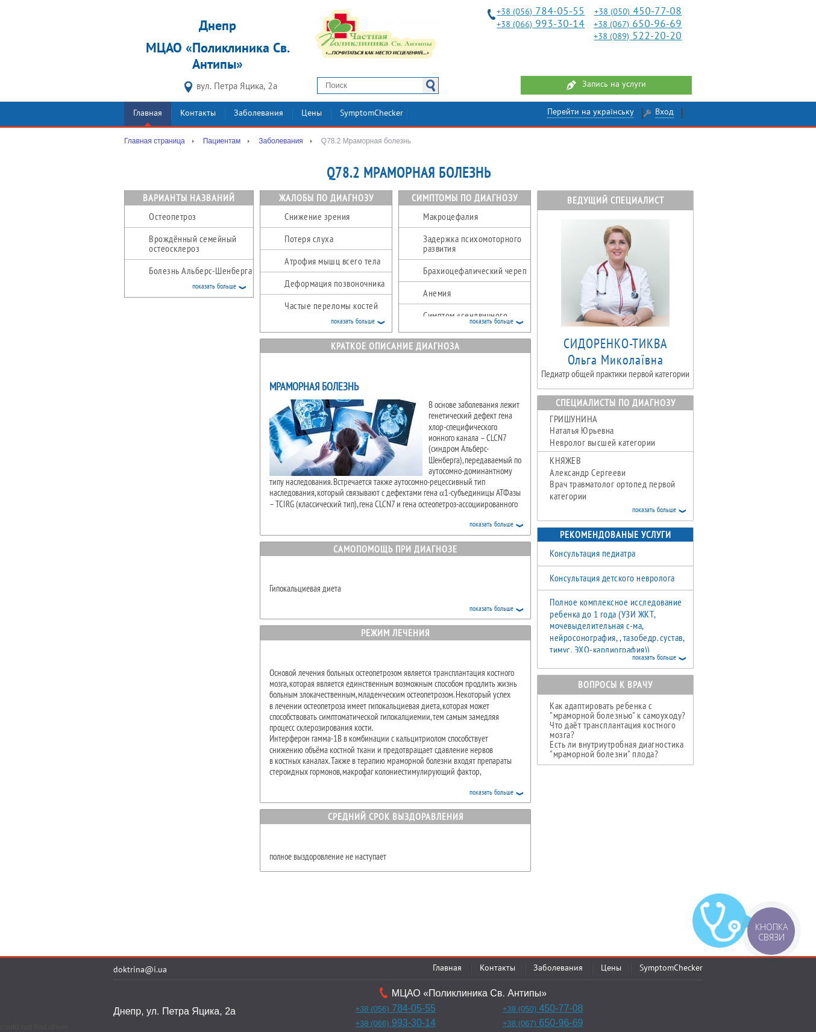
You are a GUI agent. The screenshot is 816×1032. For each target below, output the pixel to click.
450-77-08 (638, 11)
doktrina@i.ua (140, 970)
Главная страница (154, 141)
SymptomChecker (371, 113)
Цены (311, 113)
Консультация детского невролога (612, 578)
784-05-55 (541, 11)
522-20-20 (638, 36)
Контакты (198, 113)
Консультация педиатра (593, 553)
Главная (147, 113)
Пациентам (221, 141)
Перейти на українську (590, 112)
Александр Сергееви (621, 478)
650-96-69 (638, 24)
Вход (664, 112)
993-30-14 (541, 24)
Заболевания (258, 113)
